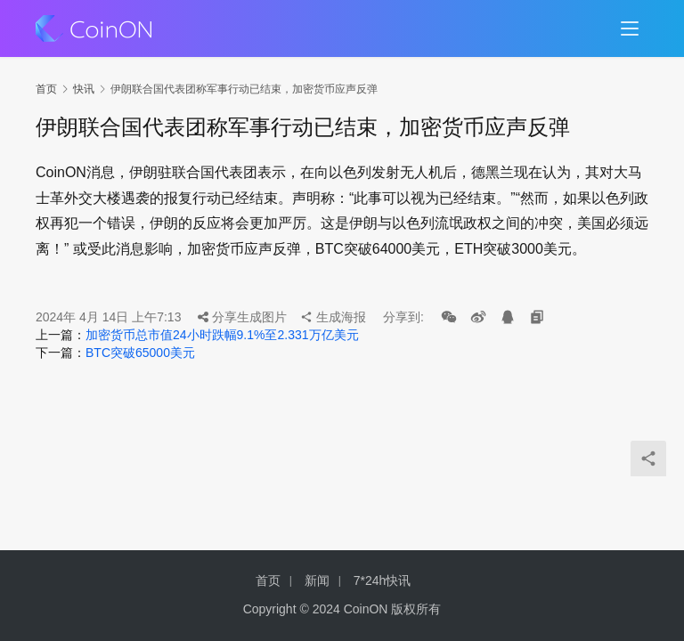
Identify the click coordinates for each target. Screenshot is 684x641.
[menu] (629, 28)
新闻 (317, 580)
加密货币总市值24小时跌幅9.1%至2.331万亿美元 (222, 335)
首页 (46, 89)
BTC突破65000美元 (140, 352)
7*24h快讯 (382, 580)
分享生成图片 (242, 317)
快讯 (83, 89)
